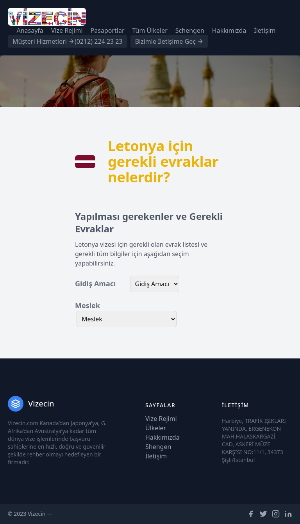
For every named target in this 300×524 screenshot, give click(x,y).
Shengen (158, 446)
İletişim (264, 30)
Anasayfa (29, 30)
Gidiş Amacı (95, 283)
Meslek (87, 305)
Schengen (189, 30)
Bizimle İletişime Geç (169, 41)
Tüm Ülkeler (150, 30)
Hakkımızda (229, 30)
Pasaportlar (108, 30)
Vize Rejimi (67, 30)
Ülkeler (155, 428)
